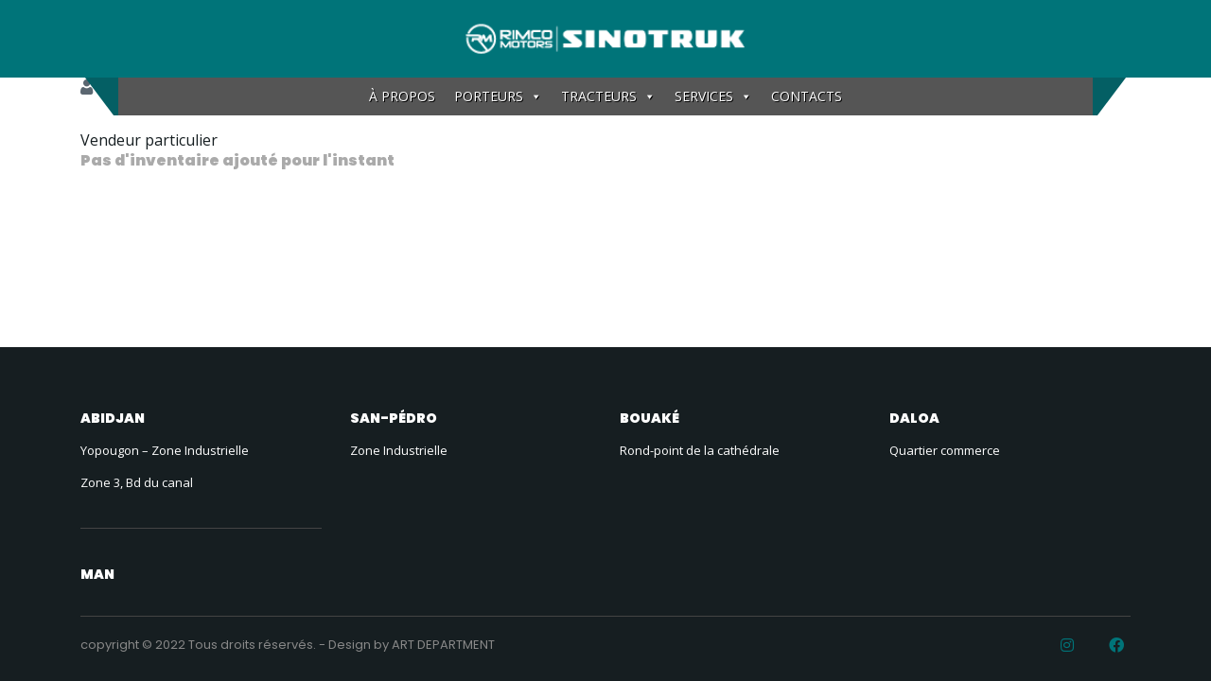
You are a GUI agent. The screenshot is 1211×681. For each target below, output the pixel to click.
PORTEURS (498, 96)
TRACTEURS (608, 96)
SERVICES (713, 96)
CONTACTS (806, 96)
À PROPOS (402, 96)
